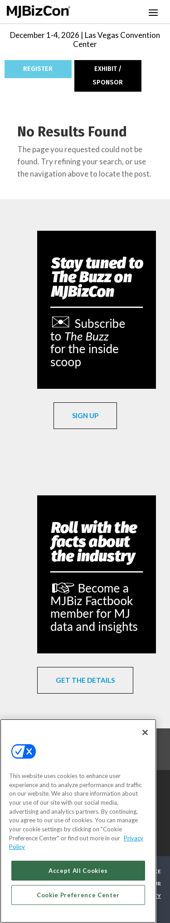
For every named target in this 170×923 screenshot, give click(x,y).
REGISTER (38, 69)
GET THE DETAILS (85, 680)
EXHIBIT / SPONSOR (107, 75)
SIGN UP (85, 415)
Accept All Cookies (78, 870)
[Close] (145, 732)
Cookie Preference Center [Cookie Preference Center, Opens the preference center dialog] (78, 895)
